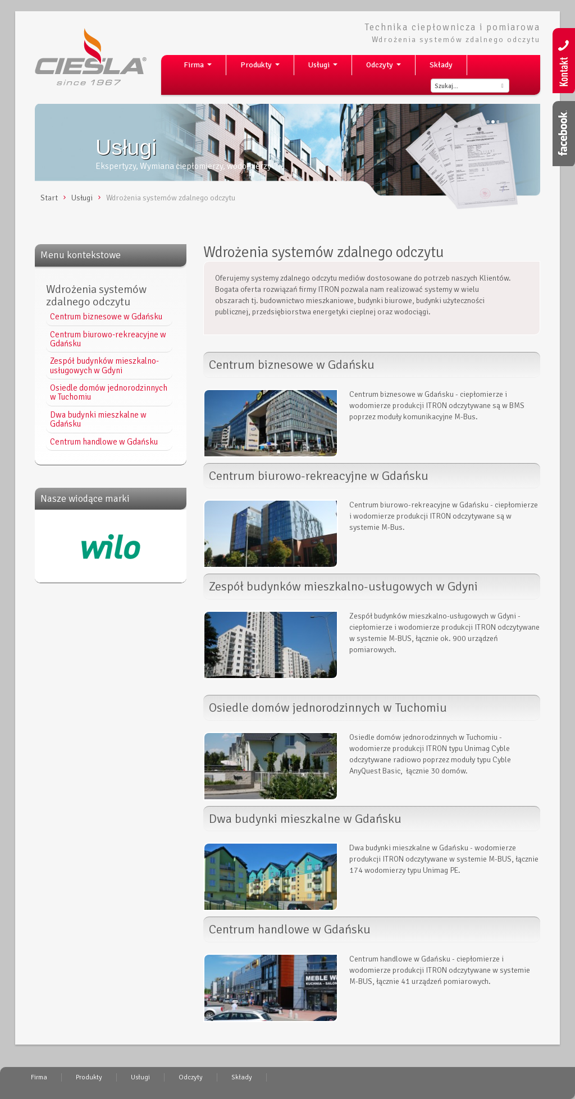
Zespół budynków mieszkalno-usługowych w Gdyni (104, 365)
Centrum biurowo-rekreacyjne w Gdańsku (108, 339)
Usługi (325, 67)
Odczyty (385, 67)
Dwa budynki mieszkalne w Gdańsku (98, 419)
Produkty (262, 67)
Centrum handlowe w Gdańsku (104, 442)
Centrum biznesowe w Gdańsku (106, 317)
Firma (200, 67)
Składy (441, 65)
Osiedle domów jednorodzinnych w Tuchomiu (108, 392)
